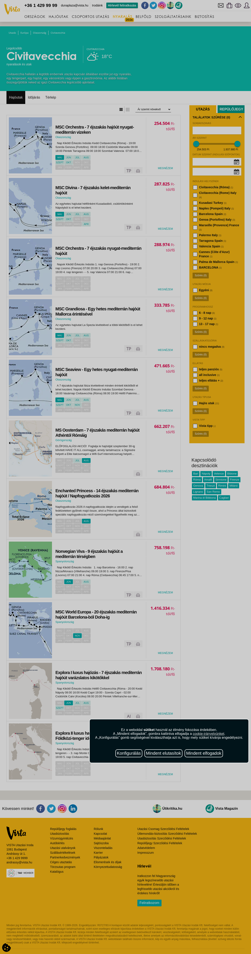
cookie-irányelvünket (208, 734)
